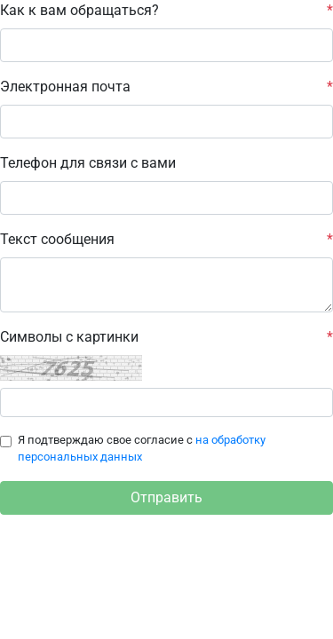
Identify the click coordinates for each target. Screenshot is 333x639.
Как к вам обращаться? (166, 10)
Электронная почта (166, 87)
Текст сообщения (166, 239)
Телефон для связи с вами (88, 162)
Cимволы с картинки (166, 337)
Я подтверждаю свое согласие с (142, 448)
